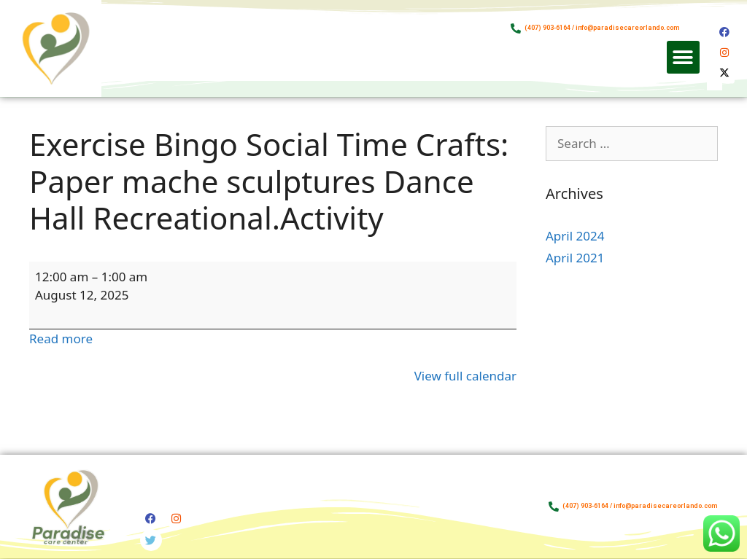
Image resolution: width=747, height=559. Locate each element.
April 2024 (575, 235)
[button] (683, 57)
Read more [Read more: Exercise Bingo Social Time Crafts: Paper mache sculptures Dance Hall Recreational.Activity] (61, 338)
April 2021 (575, 257)
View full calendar (465, 375)
